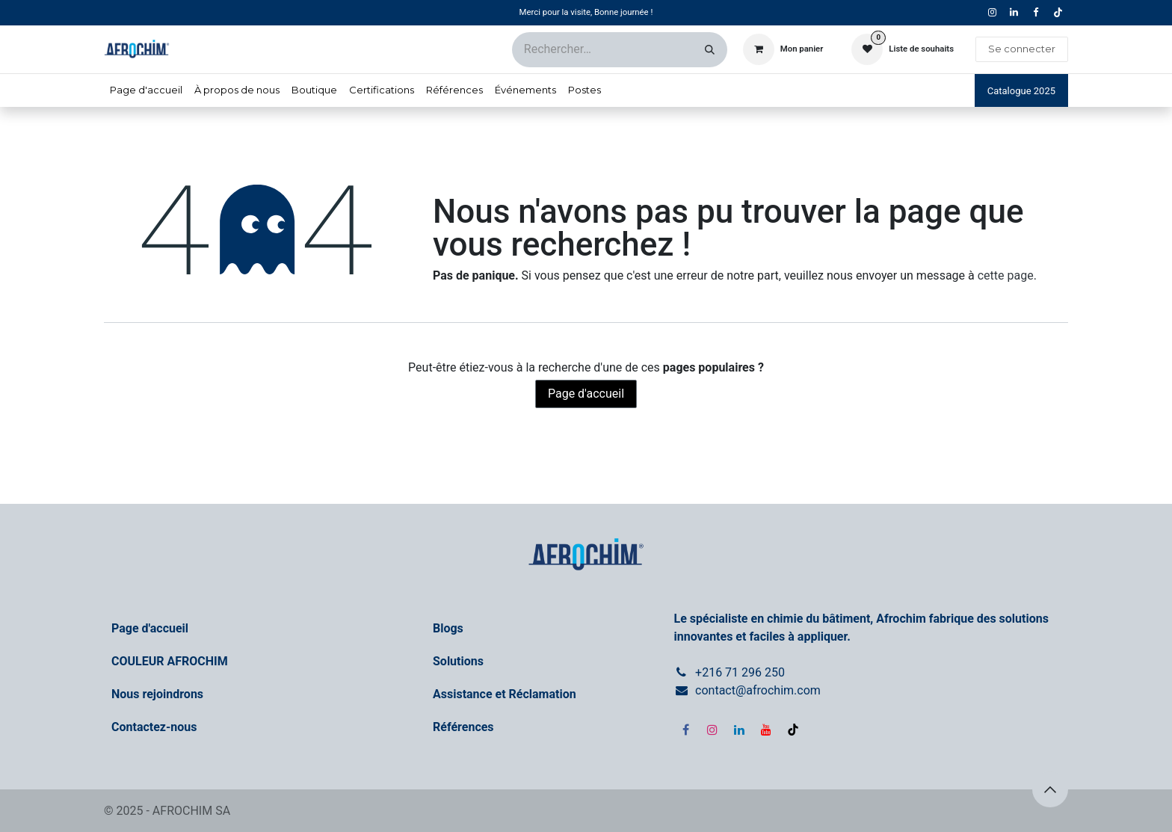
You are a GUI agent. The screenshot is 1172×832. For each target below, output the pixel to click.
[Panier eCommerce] (783, 49)
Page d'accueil (586, 393)
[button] (1050, 789)
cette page (1006, 275)
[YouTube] (766, 730)
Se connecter (1021, 49)
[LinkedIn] (739, 730)
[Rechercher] (709, 49)
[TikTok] (1057, 12)
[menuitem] (146, 90)
